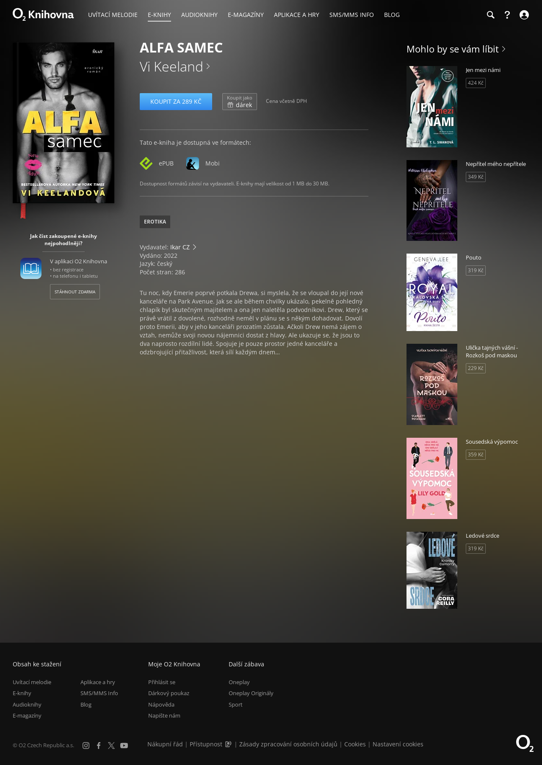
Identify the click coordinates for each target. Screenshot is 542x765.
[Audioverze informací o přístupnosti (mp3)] (229, 744)
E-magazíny (27, 715)
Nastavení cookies (398, 744)
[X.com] (111, 745)
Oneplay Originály (251, 693)
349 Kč (476, 176)
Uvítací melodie (32, 682)
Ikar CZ (180, 247)
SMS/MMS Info (99, 693)
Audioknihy (27, 704)
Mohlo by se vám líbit (452, 48)
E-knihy (22, 693)
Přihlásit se (161, 682)
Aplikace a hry (97, 682)
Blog (85, 704)
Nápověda (161, 704)
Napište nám (164, 715)
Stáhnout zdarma (75, 292)
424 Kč (476, 82)
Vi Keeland (171, 66)
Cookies (355, 744)
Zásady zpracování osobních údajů (288, 744)
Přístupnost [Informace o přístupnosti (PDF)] (206, 744)
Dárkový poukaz (168, 693)
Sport (236, 704)
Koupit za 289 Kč (176, 101)
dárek (239, 101)
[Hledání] (490, 15)
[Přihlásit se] (523, 15)
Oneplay (239, 682)
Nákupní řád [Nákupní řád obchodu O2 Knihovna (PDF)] (165, 744)
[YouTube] (124, 745)
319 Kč (476, 270)
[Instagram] (86, 745)
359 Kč (476, 454)
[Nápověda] (507, 15)
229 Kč (476, 368)
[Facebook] (98, 745)
